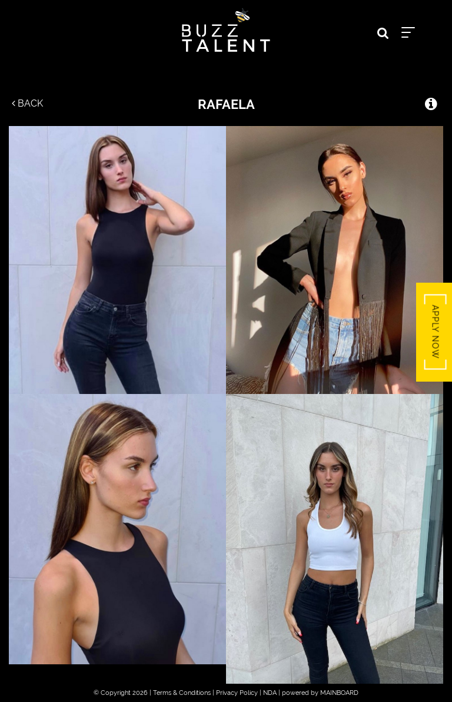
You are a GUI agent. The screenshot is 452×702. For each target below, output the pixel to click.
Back (27, 103)
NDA (270, 693)
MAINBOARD (339, 693)
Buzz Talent (226, 30)
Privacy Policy (237, 693)
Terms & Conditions (182, 693)
